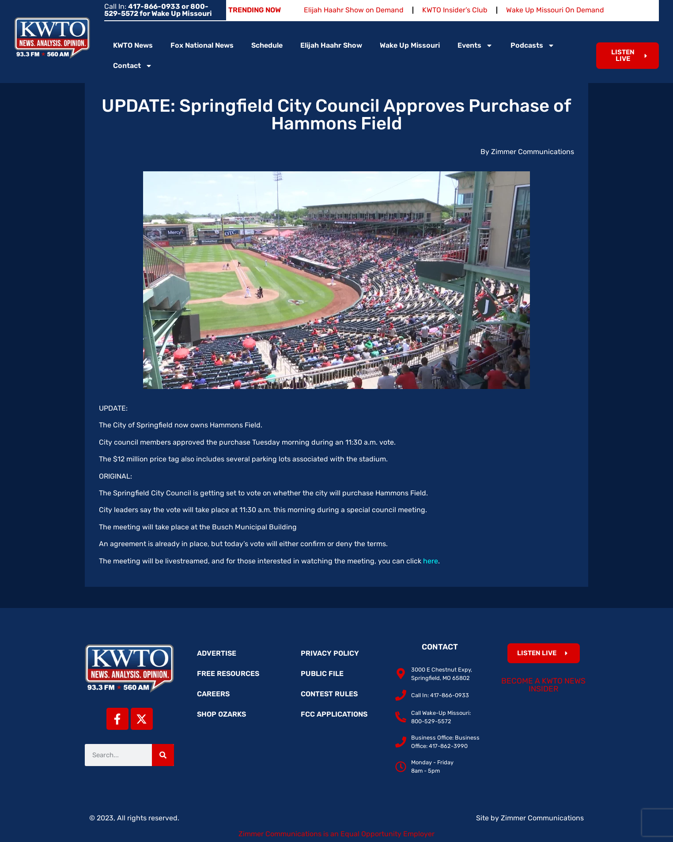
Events (475, 45)
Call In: (158, 10)
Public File (322, 673)
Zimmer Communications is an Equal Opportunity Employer (336, 834)
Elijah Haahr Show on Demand (354, 10)
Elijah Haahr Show (331, 45)
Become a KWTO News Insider (543, 684)
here (430, 561)
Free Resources (228, 673)
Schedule (267, 45)
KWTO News (133, 45)
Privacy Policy (330, 653)
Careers (213, 694)
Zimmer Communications (542, 818)
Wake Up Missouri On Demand (555, 10)
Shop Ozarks (221, 714)
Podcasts (532, 45)
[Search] (163, 755)
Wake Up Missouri (410, 45)
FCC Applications (334, 714)
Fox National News (202, 45)
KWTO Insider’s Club (455, 10)
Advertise (216, 653)
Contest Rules (329, 694)
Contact (132, 66)
